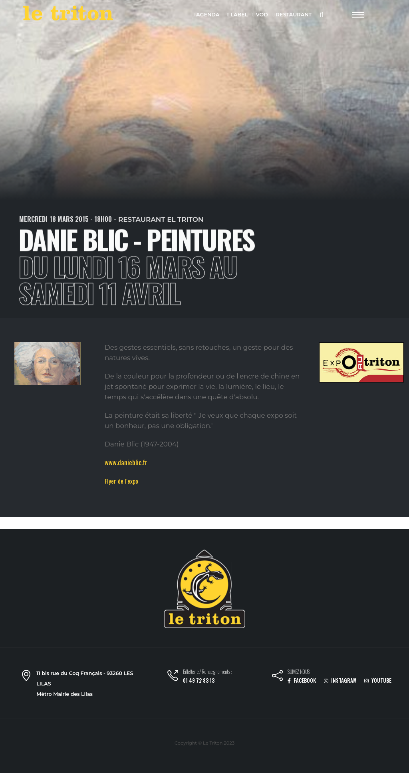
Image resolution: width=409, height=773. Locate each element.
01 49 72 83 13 (198, 680)
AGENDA (206, 15)
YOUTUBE (377, 680)
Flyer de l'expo (121, 480)
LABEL (237, 15)
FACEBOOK (302, 680)
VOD (260, 15)
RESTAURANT (292, 15)
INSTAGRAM (340, 680)
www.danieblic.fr (126, 462)
